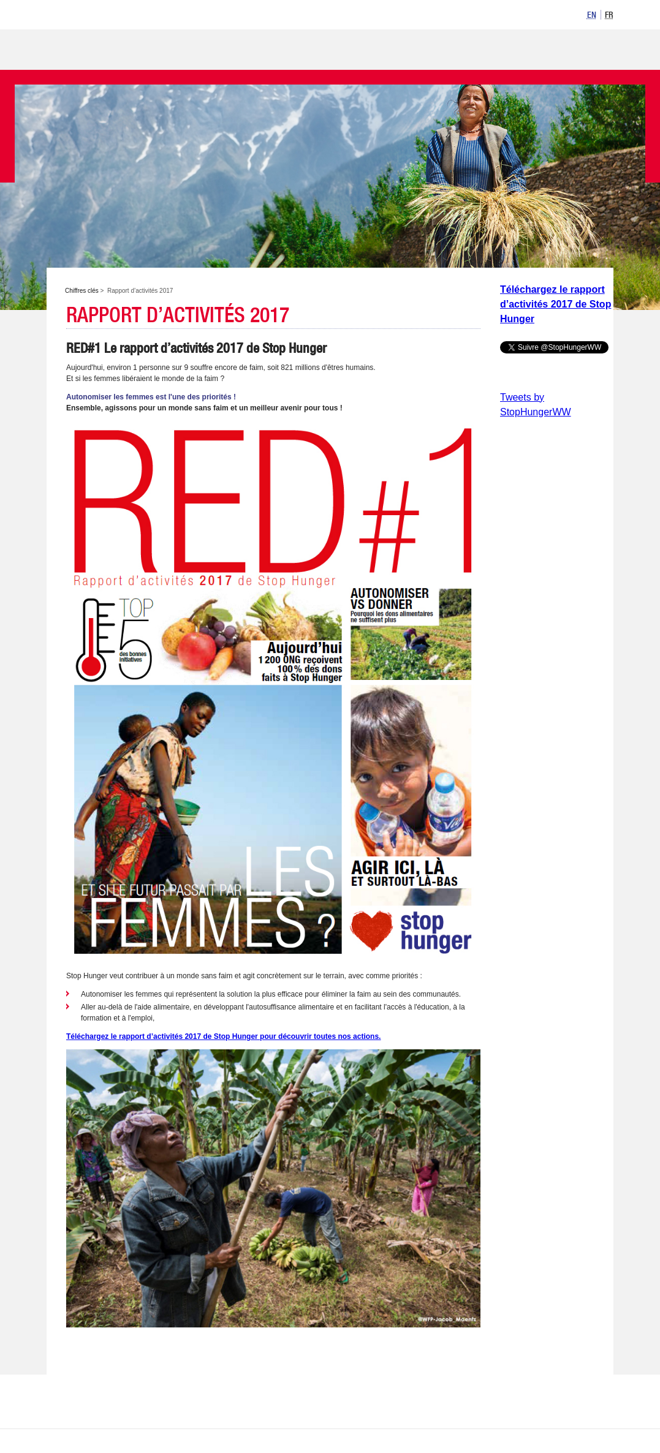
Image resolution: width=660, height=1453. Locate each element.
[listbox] (598, 14)
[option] (592, 15)
